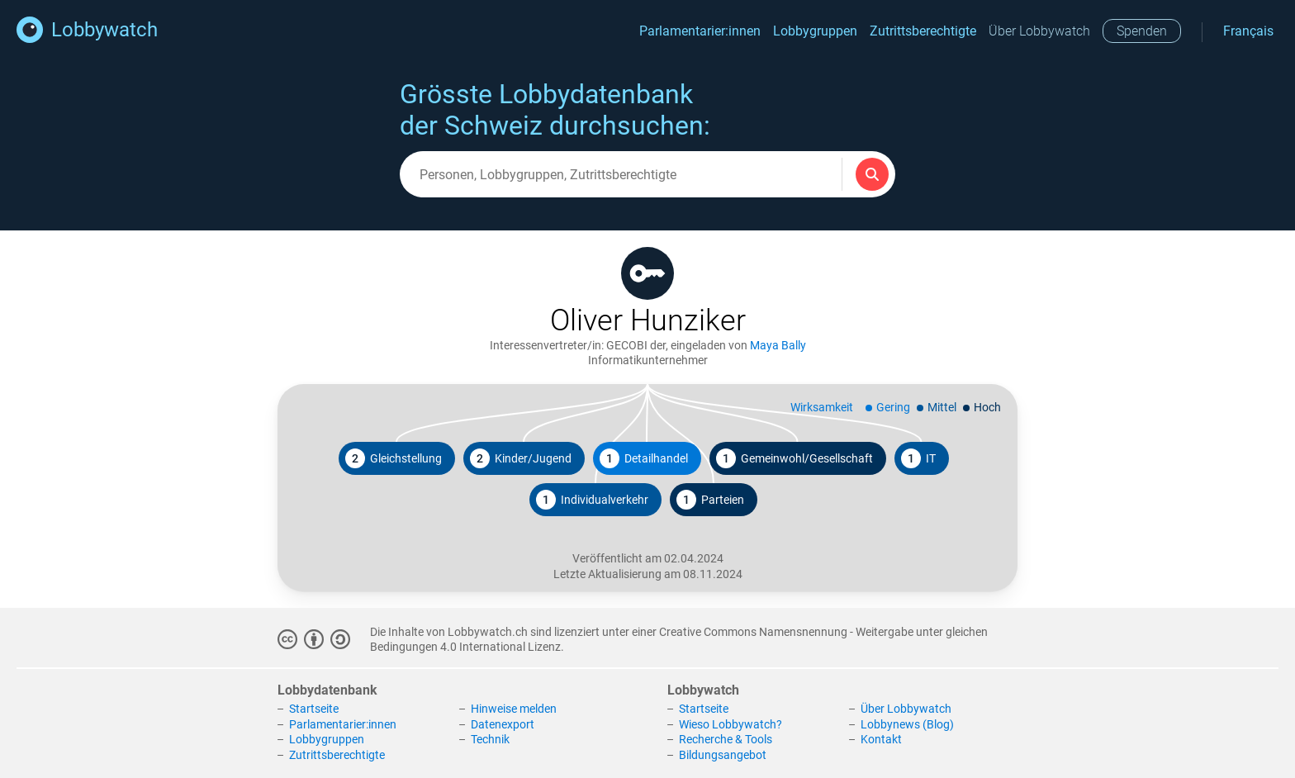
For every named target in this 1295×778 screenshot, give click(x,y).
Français (1248, 31)
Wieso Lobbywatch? (730, 724)
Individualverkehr (592, 500)
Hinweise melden (514, 708)
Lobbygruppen (815, 31)
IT (918, 458)
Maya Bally (778, 345)
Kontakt (881, 739)
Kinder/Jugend (521, 458)
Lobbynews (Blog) (907, 724)
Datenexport (502, 724)
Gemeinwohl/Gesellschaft (794, 458)
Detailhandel (644, 458)
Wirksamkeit (821, 407)
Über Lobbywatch (1039, 31)
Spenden (1142, 31)
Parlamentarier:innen (700, 31)
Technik (490, 739)
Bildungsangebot (722, 754)
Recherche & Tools (725, 739)
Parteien (710, 500)
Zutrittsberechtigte (923, 31)
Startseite (314, 708)
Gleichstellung (393, 458)
